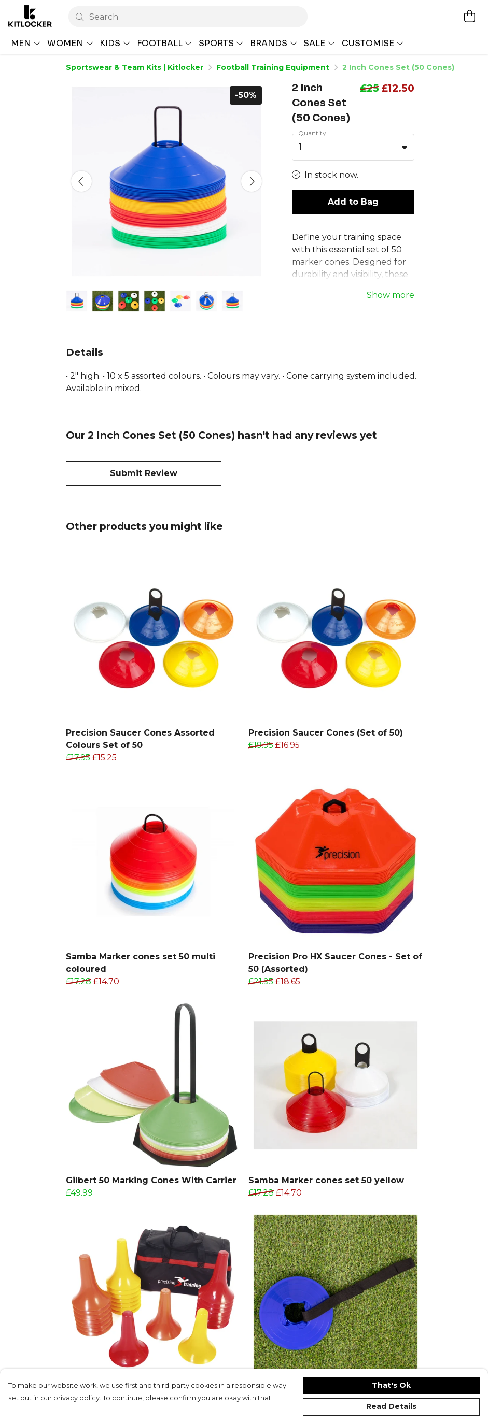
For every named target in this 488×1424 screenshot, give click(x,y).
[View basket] (469, 16)
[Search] (188, 16)
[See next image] (251, 181)
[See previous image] (81, 181)
